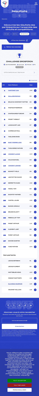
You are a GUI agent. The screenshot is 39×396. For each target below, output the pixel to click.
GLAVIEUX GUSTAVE (15, 284)
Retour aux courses (12, 47)
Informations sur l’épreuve (19, 72)
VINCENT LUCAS (14, 154)
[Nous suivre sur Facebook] (8, 305)
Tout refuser (19, 385)
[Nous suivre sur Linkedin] (31, 305)
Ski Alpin (6, 34)
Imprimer (33, 80)
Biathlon (15, 34)
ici (20, 335)
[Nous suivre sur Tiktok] (25, 305)
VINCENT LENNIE (14, 165)
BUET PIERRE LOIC (15, 142)
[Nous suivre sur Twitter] (14, 305)
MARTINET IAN (13, 90)
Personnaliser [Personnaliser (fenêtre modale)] (19, 389)
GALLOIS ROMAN (14, 96)
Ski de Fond (24, 34)
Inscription (19, 326)
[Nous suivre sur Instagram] (19, 305)
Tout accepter (19, 380)
